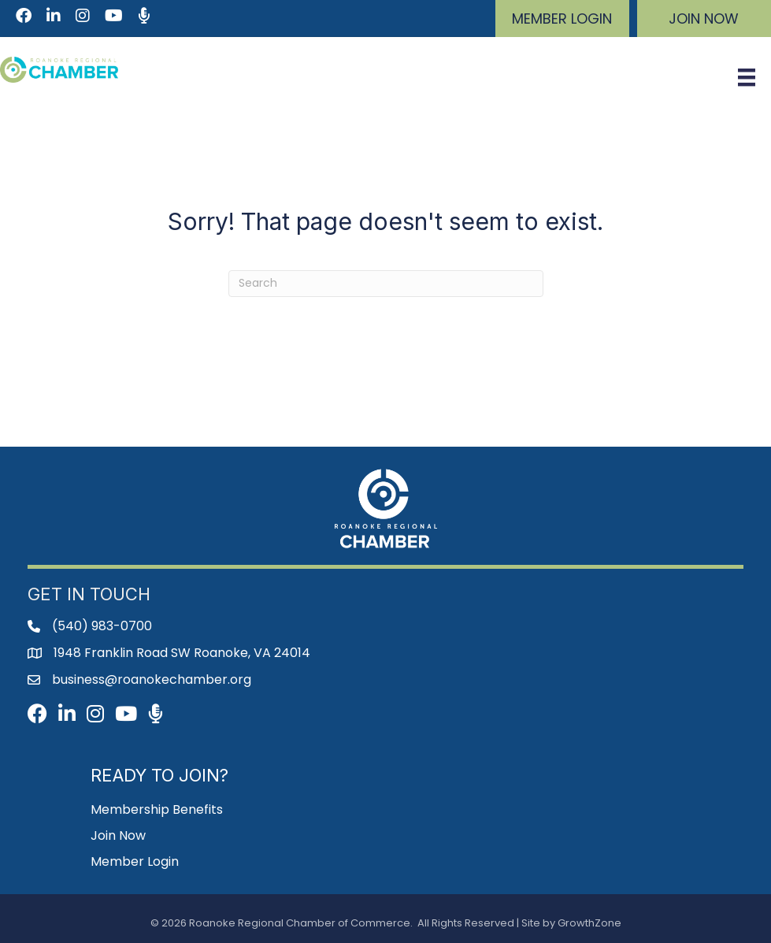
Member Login (135, 861)
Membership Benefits (157, 809)
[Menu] (746, 77)
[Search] (385, 283)
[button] (562, 18)
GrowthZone (589, 922)
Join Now (118, 835)
